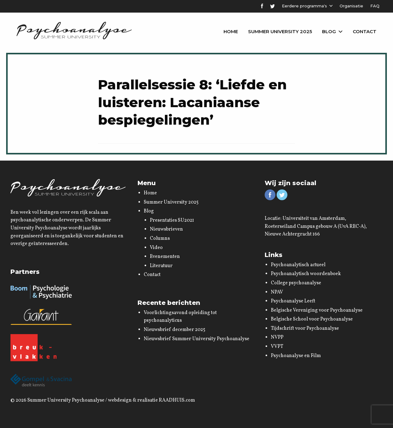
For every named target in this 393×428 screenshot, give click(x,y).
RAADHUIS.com (177, 400)
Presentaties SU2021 (172, 220)
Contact (364, 31)
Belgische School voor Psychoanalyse (312, 319)
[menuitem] (231, 31)
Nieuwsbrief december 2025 (174, 329)
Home (231, 31)
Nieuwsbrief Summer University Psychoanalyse (196, 339)
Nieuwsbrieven (166, 229)
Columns (160, 238)
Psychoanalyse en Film (296, 355)
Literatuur (161, 266)
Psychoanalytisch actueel (298, 265)
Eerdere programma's (304, 5)
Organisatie (351, 5)
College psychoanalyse (296, 283)
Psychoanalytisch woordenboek (306, 273)
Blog (329, 31)
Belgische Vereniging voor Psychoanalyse (317, 310)
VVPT (277, 346)
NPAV (277, 292)
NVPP (277, 337)
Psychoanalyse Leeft (293, 301)
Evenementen (165, 256)
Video (156, 247)
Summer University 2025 (280, 31)
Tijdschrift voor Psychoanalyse (305, 328)
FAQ (374, 5)
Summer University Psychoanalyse (65, 400)
